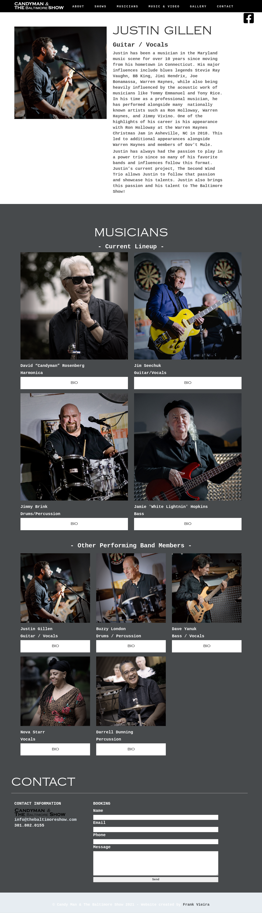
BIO (74, 382)
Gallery (198, 6)
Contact (225, 6)
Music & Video (164, 6)
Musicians (127, 6)
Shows (101, 6)
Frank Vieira (196, 905)
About (78, 6)
